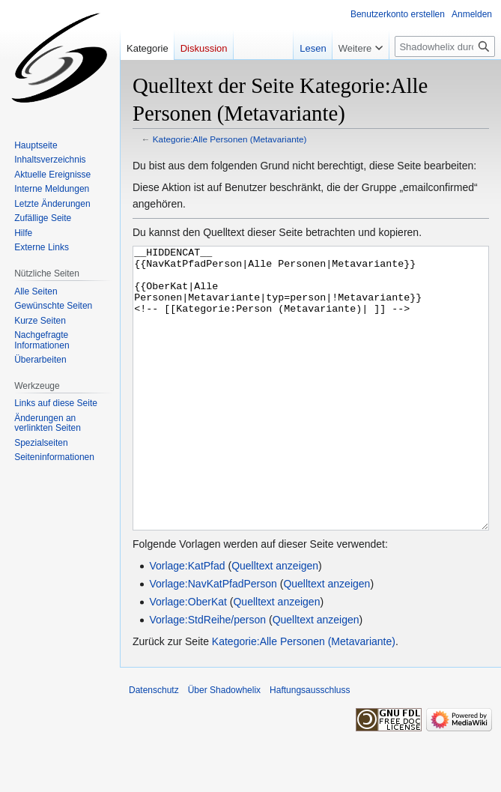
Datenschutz (154, 746)
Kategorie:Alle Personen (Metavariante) (230, 139)
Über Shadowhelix (224, 746)
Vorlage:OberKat (188, 658)
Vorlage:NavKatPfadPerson (212, 640)
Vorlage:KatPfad (187, 622)
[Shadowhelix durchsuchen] (445, 46)
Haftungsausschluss (310, 746)
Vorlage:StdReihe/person (207, 676)
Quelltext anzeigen (274, 622)
